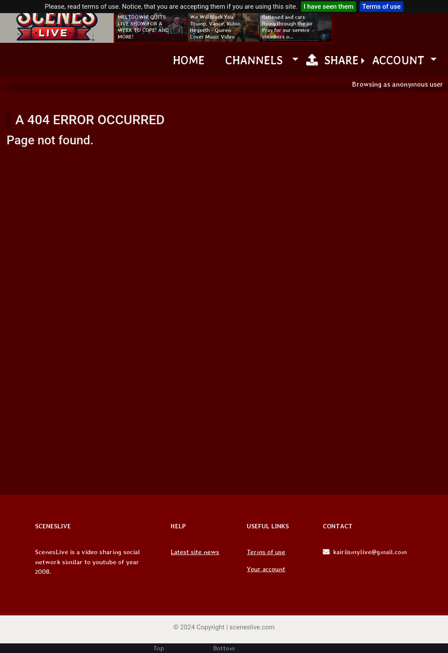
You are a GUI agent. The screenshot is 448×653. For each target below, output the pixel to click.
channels (257, 59)
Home (189, 59)
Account (399, 59)
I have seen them (329, 6)
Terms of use (381, 6)
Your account (266, 569)
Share (332, 59)
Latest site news (195, 552)
